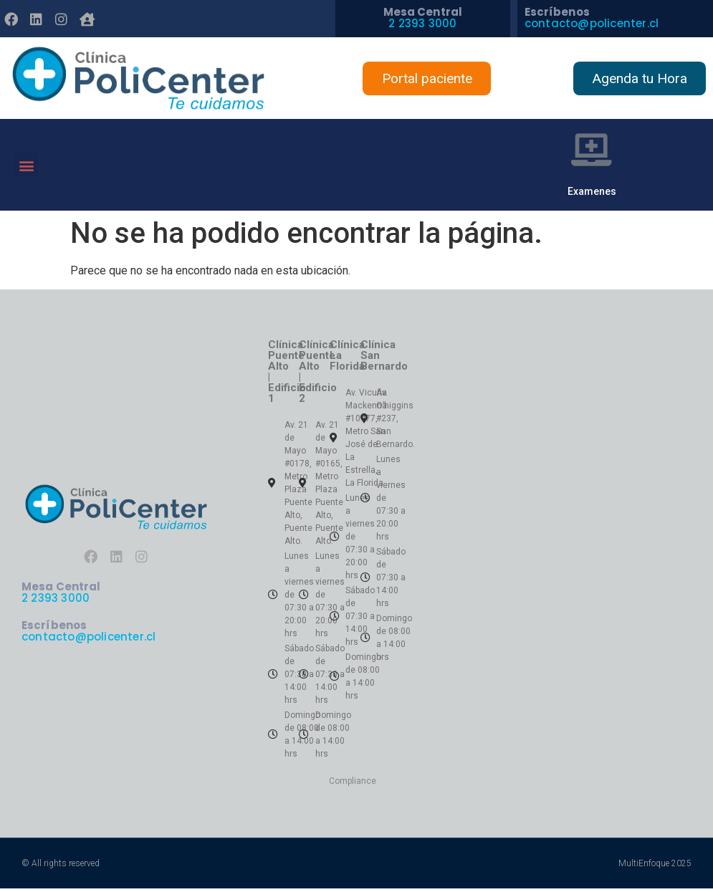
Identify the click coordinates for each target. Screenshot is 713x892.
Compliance (352, 785)
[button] (26, 166)
